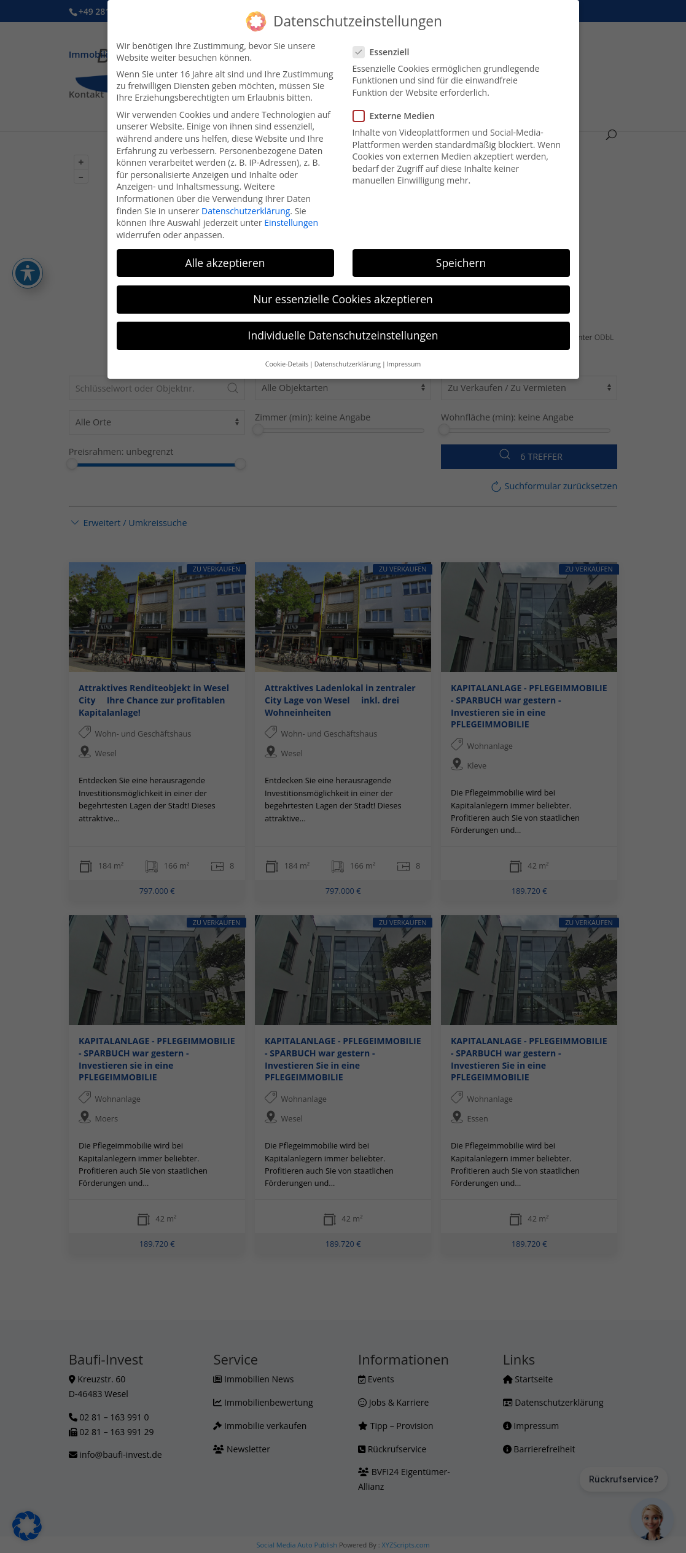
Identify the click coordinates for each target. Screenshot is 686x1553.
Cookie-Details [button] (286, 364)
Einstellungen (291, 222)
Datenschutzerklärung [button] (347, 364)
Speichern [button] (461, 262)
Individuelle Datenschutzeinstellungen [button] (343, 335)
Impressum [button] (404, 364)
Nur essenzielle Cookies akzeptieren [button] (343, 299)
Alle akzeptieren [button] (225, 262)
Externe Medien (399, 116)
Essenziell (386, 52)
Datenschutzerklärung (245, 211)
